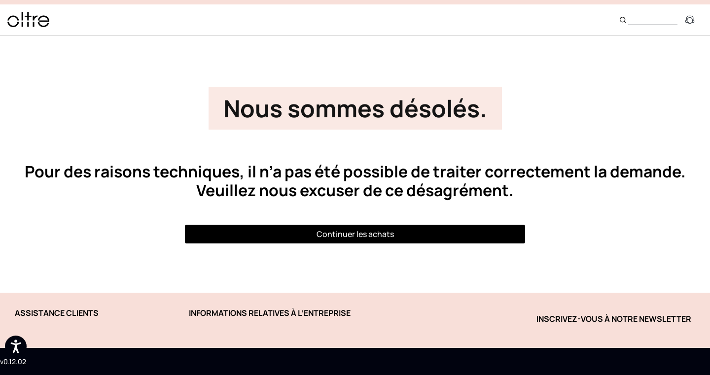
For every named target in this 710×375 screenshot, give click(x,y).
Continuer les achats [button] (355, 234)
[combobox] (652, 19)
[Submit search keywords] (622, 19)
